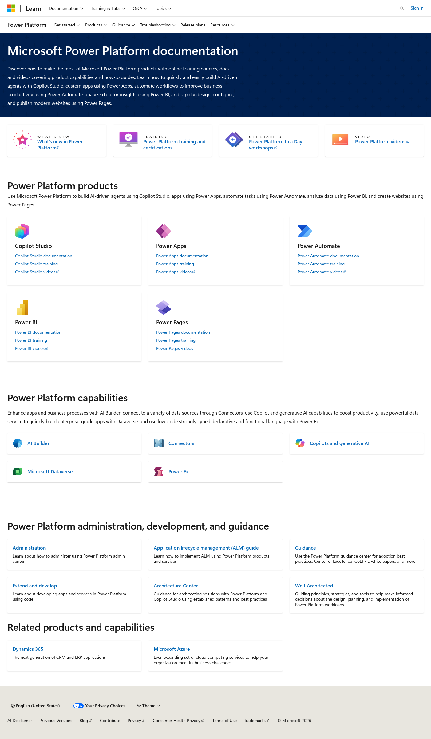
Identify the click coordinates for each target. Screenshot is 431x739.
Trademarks (255, 720)
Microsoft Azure (172, 649)
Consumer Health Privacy (176, 720)
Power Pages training (176, 340)
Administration (29, 547)
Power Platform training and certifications (174, 144)
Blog (84, 720)
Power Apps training (175, 264)
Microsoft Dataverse (50, 471)
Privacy (134, 720)
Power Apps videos (174, 272)
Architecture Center (176, 585)
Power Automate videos (320, 272)
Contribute (110, 720)
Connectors (181, 443)
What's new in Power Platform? (60, 144)
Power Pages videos (174, 348)
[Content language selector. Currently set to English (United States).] (35, 706)
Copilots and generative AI (340, 443)
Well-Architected (314, 585)
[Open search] (402, 8)
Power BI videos (30, 348)
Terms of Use (224, 720)
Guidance (305, 547)
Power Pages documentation (183, 332)
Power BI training (31, 340)
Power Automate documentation (328, 256)
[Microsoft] (11, 8)
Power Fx (178, 471)
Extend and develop (35, 585)
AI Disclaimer (19, 720)
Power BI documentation (38, 332)
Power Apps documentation (182, 256)
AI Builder (38, 443)
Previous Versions (55, 720)
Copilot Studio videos (35, 272)
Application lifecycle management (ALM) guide (206, 547)
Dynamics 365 (28, 649)
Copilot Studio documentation (43, 256)
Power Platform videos (380, 141)
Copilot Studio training (36, 264)
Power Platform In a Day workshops (275, 144)
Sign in (417, 8)
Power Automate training (321, 264)
